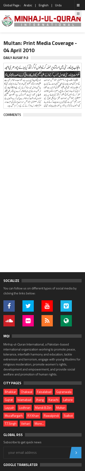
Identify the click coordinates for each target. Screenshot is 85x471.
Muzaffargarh (14, 415)
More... (39, 423)
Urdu (58, 5)
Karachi (53, 399)
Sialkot (68, 415)
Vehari (25, 423)
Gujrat (9, 399)
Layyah (9, 407)
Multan (60, 407)
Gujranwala (63, 391)
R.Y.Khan (33, 415)
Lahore (68, 399)
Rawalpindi (51, 415)
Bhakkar (10, 391)
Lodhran (24, 407)
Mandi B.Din (43, 407)
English (44, 5)
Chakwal (26, 391)
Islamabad (24, 399)
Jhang (40, 399)
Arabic (28, 5)
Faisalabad (44, 391)
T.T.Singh (10, 423)
